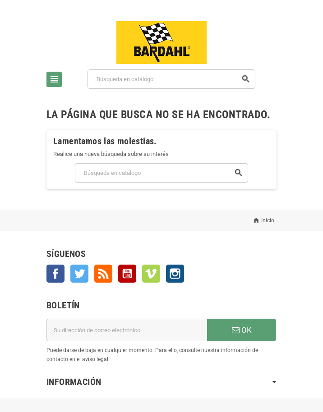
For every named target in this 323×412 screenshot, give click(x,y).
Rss (103, 274)
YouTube (127, 274)
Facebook (55, 274)
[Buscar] (171, 79)
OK (242, 329)
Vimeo (151, 274)
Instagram (175, 274)
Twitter (79, 274)
